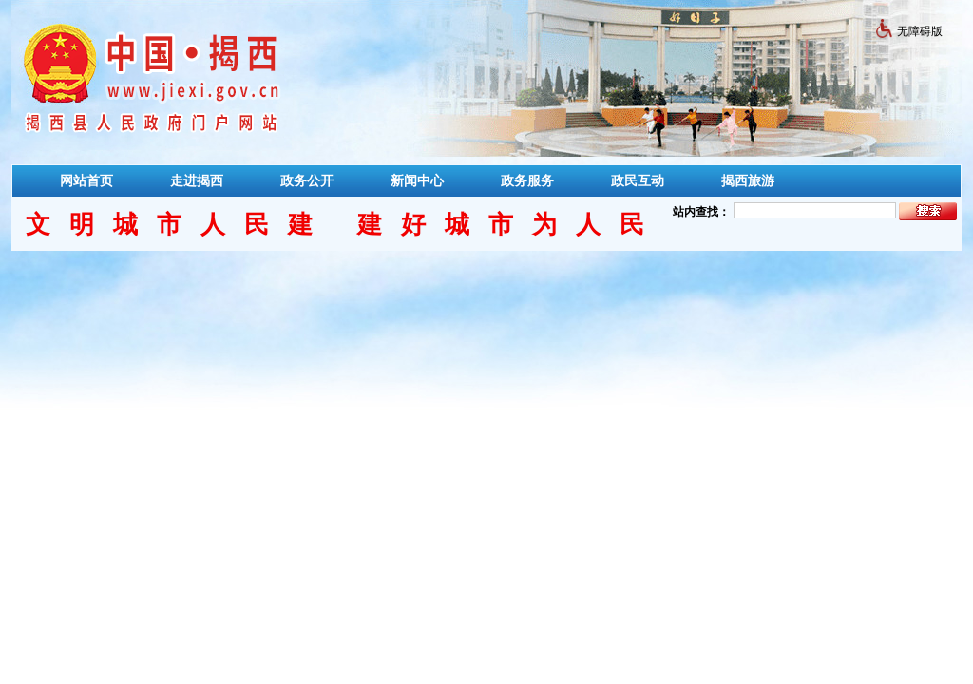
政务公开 (307, 180)
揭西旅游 (747, 180)
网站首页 (86, 180)
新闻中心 (417, 180)
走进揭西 (196, 180)
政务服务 (527, 180)
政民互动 (637, 180)
